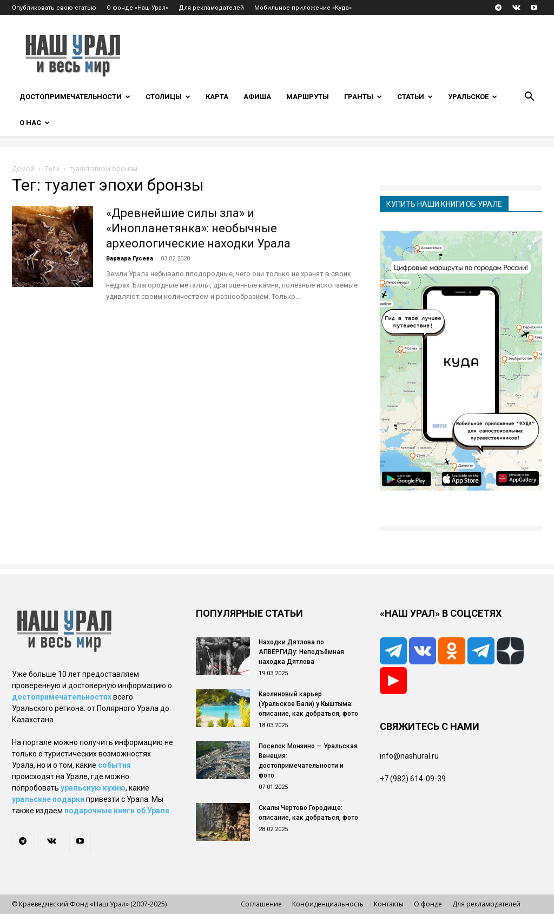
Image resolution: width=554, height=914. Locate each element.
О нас (34, 123)
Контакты (389, 904)
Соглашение (261, 904)
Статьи (415, 97)
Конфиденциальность (328, 904)
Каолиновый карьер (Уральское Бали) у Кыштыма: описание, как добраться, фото (308, 703)
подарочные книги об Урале (116, 810)
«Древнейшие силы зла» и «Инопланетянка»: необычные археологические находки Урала (198, 228)
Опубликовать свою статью (54, 7)
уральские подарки (48, 799)
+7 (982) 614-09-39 (413, 778)
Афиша (257, 97)
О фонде (428, 904)
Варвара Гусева (129, 258)
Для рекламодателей (211, 7)
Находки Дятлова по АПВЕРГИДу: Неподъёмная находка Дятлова (301, 651)
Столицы (168, 97)
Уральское (472, 97)
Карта (217, 97)
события (114, 765)
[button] (529, 98)
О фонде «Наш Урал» (137, 7)
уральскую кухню (93, 788)
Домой (23, 168)
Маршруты (307, 97)
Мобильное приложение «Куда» (303, 7)
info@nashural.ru (409, 756)
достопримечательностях (61, 697)
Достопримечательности (74, 97)
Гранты (363, 97)
